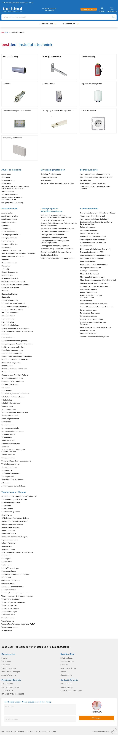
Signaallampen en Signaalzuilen (14, 412)
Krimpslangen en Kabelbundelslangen (17, 344)
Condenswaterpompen (10, 512)
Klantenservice (69, 24)
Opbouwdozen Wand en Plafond (14, 375)
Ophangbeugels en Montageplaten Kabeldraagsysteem (55, 241)
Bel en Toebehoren (9, 232)
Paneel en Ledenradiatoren (12, 381)
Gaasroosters (6, 546)
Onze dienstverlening (68, 668)
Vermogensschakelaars (10, 473)
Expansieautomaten (9, 540)
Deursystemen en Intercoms (12, 256)
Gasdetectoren (86, 180)
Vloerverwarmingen (9, 611)
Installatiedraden (8, 316)
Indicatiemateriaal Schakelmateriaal (95, 255)
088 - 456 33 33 (66, 684)
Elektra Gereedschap (9, 272)
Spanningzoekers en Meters (12, 431)
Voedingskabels (7, 476)
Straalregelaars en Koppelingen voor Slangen (95, 187)
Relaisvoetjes (6, 390)
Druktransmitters (8, 530)
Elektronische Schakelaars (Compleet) (95, 249)
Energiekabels (7, 275)
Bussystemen (6, 247)
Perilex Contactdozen (88, 292)
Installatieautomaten (10, 313)
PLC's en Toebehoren (10, 384)
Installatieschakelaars (10, 325)
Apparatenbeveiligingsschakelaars (94, 219)
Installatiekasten (8, 319)
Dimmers (5, 259)
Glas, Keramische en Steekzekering (15, 284)
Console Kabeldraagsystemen (53, 220)
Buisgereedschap (8, 180)
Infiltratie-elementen (9, 194)
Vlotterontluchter (8, 615)
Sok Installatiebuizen (49, 255)
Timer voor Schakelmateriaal (91, 319)
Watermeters (6, 630)
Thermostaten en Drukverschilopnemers (17, 596)
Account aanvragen (89, 9)
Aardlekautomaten (9, 219)
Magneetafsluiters (8, 571)
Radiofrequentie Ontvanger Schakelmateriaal (91, 296)
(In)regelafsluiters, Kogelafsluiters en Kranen (19, 496)
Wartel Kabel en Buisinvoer (12, 480)
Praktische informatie (11, 680)
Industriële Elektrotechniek (12, 309)
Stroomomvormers (8, 434)
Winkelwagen (112, 9)
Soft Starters (6, 422)
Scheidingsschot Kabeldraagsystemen (56, 252)
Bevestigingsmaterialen (11, 235)
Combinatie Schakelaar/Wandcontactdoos (97, 213)
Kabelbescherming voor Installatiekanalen (58, 228)
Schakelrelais (6, 400)
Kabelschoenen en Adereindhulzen (15, 328)
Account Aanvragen (8, 675)
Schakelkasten (86, 300)
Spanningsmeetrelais (10, 428)
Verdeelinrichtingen (9, 467)
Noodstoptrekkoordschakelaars (14, 369)
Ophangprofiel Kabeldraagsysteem (55, 246)
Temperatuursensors (88, 316)
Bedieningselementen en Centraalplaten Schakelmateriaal (96, 223)
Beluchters (5, 177)
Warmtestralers (7, 621)
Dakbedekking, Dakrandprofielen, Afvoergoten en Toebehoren (15, 187)
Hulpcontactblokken (9, 294)
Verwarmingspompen (10, 608)
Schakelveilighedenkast (10, 403)
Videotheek (5, 665)
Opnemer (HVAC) (8, 583)
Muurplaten (6, 577)
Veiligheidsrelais (8, 458)
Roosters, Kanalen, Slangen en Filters (16, 593)
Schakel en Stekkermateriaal (12, 397)
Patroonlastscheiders (88, 289)
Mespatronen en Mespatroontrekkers (16, 356)
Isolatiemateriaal (8, 549)
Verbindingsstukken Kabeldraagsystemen (58, 258)
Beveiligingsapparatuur (10, 502)
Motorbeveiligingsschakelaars (92, 277)
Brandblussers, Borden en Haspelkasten (96, 177)
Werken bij (5, 731)
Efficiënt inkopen (66, 658)
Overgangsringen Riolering (12, 202)
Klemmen (5, 334)
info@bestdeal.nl (66, 687)
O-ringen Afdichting (49, 177)
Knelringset (6, 558)
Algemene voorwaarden (46, 731)
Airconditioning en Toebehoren (14, 499)
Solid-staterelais (8, 425)
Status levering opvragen (10, 672)
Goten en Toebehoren (10, 288)
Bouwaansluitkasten (9, 244)
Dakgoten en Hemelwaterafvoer (14, 521)
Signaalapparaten (8, 409)
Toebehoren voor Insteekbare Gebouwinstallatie (13, 451)
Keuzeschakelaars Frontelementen (94, 264)
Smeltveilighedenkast (10, 419)
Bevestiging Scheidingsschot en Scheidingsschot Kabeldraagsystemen (56, 216)
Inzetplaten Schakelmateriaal (92, 258)
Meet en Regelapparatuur (11, 353)
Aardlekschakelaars (9, 222)
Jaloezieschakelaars (88, 261)
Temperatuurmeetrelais (10, 444)
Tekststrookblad (8, 440)
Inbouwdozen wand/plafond (13, 303)
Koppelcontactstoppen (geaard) (14, 341)
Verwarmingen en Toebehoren (13, 602)
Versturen (96, 718)
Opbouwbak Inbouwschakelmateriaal (95, 286)
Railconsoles (46, 180)
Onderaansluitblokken (10, 580)
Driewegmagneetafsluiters (12, 524)
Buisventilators (7, 509)
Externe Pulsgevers (8, 543)
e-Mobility (5, 269)
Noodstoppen (7, 366)
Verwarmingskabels (9, 605)
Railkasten (5, 387)
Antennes (5, 225)
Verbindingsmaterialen (10, 464)
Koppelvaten (6, 562)
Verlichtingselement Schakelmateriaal (95, 327)
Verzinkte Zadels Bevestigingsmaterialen (57, 183)
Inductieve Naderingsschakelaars (14, 306)
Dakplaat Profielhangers (51, 174)
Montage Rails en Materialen (52, 234)
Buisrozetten (6, 183)
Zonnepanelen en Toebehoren (13, 486)
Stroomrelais (6, 437)
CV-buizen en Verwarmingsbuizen (15, 518)
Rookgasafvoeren (8, 590)
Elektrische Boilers (8, 534)
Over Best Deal (46, 24)
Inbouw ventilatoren (9, 300)
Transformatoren (8, 455)
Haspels (4, 291)
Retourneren (6, 661)
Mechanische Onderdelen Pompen (15, 574)
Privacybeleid (18, 731)
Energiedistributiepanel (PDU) (92, 252)
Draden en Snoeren (9, 263)
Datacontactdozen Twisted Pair (93, 243)
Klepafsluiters (6, 555)
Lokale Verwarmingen (10, 568)
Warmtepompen (8, 618)
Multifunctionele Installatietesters (15, 359)
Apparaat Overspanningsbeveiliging (95, 174)
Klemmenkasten (8, 337)
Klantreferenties (66, 675)
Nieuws (63, 672)
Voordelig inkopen (67, 661)
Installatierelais (7, 322)
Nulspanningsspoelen (10, 372)
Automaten (6, 228)
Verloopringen (7, 470)
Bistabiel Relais (7, 241)
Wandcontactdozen (88, 333)
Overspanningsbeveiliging (12, 378)
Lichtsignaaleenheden (89, 271)
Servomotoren (7, 406)
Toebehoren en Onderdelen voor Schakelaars (93, 323)
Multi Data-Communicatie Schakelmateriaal (98, 280)
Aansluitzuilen (7, 213)
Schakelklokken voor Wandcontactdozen (96, 307)
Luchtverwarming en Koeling (12, 347)
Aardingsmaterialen (9, 216)
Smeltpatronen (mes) (9, 415)
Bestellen (4, 658)
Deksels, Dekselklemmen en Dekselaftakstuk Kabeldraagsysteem (59, 224)
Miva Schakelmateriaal (89, 274)
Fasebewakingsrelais (10, 278)
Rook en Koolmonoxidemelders (93, 183)
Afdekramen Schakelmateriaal (92, 216)
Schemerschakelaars (88, 310)
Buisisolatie (6, 505)
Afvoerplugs (6, 174)
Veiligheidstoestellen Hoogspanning (16, 461)
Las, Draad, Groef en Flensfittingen (55, 231)
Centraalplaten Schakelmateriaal (93, 239)
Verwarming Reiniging (10, 599)
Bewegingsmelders (9, 238)
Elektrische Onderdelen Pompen (14, 537)
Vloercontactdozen (87, 330)
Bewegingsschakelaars (89, 233)
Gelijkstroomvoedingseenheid (13, 281)
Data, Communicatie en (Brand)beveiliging (18, 253)
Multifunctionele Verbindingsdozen (94, 283)
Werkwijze (64, 665)
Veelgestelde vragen (8, 668)
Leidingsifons (6, 565)
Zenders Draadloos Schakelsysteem (94, 337)
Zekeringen (6, 483)
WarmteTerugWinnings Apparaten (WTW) (18, 624)
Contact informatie (69, 680)
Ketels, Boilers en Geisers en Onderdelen (17, 331)
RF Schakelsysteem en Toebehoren (15, 394)
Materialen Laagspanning (12, 350)
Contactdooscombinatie (11, 250)
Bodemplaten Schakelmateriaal (93, 236)
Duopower (5, 266)
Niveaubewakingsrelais (10, 362)
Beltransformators (87, 227)
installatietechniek (17, 33)
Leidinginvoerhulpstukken (90, 268)
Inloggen (102, 9)
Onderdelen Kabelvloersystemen (54, 238)
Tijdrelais (5, 447)
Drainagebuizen (7, 191)
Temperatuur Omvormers (90, 313)
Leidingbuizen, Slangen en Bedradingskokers (12, 198)
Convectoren (6, 515)
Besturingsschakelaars (89, 230)
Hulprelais (5, 297)
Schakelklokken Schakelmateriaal (93, 304)
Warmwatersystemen (10, 627)
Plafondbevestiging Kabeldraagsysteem (57, 249)
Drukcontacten (86, 246)
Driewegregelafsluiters (10, 527)
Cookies (30, 731)
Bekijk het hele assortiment (50, 9)
